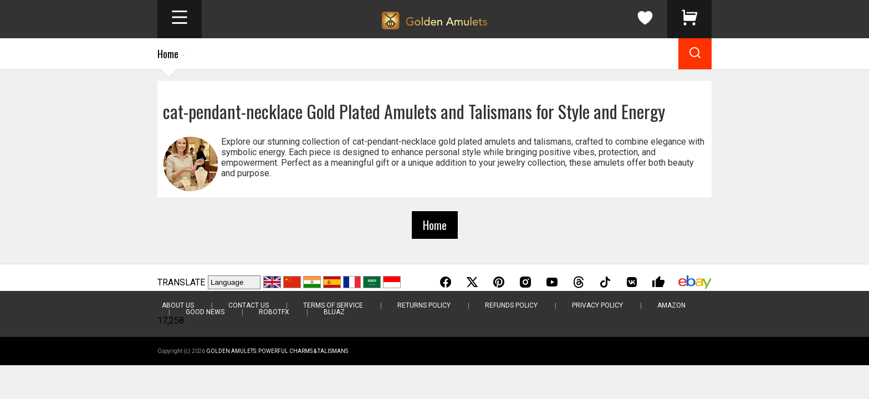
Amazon (671, 305)
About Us (178, 305)
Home (167, 54)
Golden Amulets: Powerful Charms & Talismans (277, 351)
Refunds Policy (511, 305)
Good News (205, 312)
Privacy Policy (597, 305)
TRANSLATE (181, 282)
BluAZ (334, 312)
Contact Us (248, 305)
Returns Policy (424, 305)
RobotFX (274, 312)
